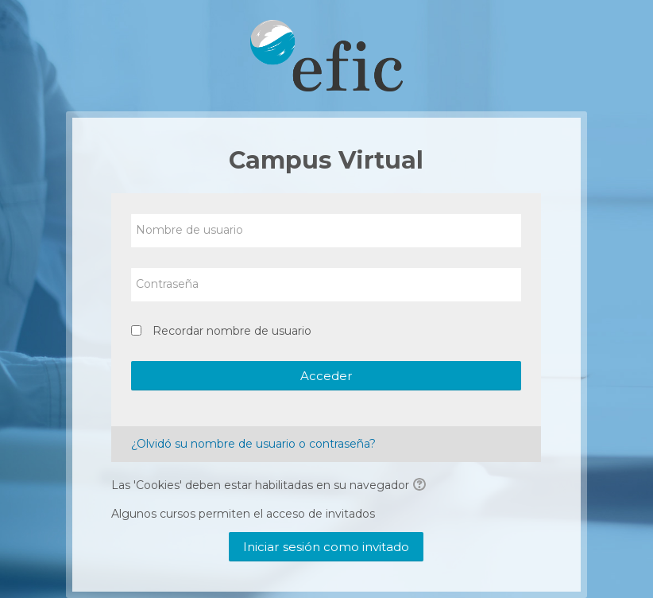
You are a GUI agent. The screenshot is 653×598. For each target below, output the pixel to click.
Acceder (326, 375)
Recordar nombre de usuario (232, 331)
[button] (421, 486)
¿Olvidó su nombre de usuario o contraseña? (253, 444)
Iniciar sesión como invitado (326, 546)
